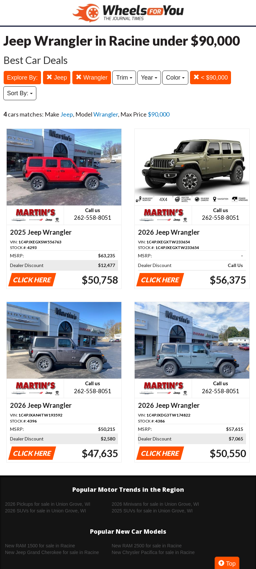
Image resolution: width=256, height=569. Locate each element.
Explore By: (22, 77)
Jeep (56, 77)
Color (175, 77)
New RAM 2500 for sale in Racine (147, 545)
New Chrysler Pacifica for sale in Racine (153, 552)
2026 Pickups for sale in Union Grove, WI (47, 504)
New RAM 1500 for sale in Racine (40, 545)
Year (149, 77)
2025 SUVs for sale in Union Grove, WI (152, 510)
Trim (124, 77)
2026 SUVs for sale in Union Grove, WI (45, 510)
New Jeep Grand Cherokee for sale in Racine (52, 552)
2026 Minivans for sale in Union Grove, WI (155, 504)
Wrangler (92, 77)
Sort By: (20, 93)
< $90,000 (210, 77)
